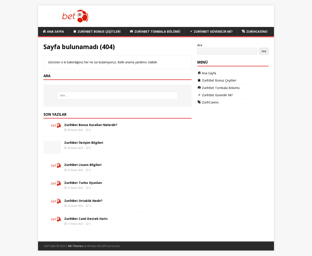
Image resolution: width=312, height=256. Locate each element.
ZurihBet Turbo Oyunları (83, 183)
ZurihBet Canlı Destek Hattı (85, 219)
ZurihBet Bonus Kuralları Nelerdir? (90, 125)
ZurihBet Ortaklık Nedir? (83, 201)
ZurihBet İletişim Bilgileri (83, 142)
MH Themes (75, 246)
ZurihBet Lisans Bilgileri (82, 165)
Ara (199, 45)
